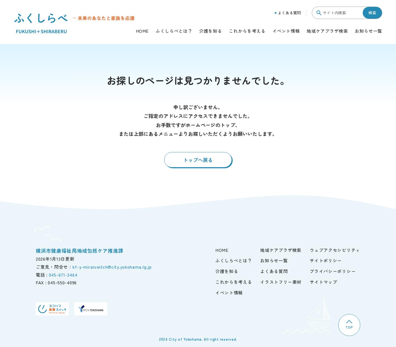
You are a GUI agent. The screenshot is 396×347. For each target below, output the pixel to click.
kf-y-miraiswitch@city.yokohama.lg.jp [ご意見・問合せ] (112, 266)
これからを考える (247, 31)
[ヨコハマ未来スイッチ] (52, 309)
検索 (372, 12)
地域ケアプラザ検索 (327, 31)
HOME (142, 31)
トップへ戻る (198, 159)
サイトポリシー (326, 260)
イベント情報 (286, 31)
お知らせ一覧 (368, 31)
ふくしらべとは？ (174, 31)
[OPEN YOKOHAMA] (90, 309)
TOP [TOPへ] (349, 324)
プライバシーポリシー (333, 271)
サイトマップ (323, 282)
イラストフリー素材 (280, 282)
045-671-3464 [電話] (63, 274)
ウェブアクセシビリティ (335, 250)
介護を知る (210, 31)
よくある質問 (288, 12)
